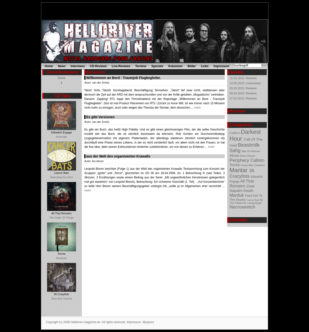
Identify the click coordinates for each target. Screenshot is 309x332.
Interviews (78, 66)
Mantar (239, 170)
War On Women (251, 151)
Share (61, 78)
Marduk (237, 195)
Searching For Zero (61, 177)
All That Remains (242, 183)
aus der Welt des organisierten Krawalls (118, 156)
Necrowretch (242, 206)
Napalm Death (241, 191)
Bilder (192, 66)
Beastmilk (249, 145)
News (61, 66)
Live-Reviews (121, 66)
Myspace (148, 322)
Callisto (257, 160)
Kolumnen (175, 66)
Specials (157, 66)
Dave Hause (247, 155)
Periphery (240, 160)
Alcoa (235, 155)
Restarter (61, 258)
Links (204, 66)
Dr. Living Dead (252, 203)
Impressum (221, 66)
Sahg (236, 150)
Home (49, 66)
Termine (140, 66)
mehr (197, 107)
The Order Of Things (61, 217)
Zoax (250, 186)
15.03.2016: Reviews (243, 78)
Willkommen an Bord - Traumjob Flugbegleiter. (123, 78)
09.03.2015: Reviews (243, 93)
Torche (235, 165)
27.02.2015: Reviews (243, 98)
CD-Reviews (98, 66)
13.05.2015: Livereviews (245, 83)
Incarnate (61, 136)
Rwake (245, 165)
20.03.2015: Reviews (243, 88)
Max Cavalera (257, 165)
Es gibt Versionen (100, 117)
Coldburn (235, 132)
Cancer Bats (253, 200)
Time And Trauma (61, 298)
